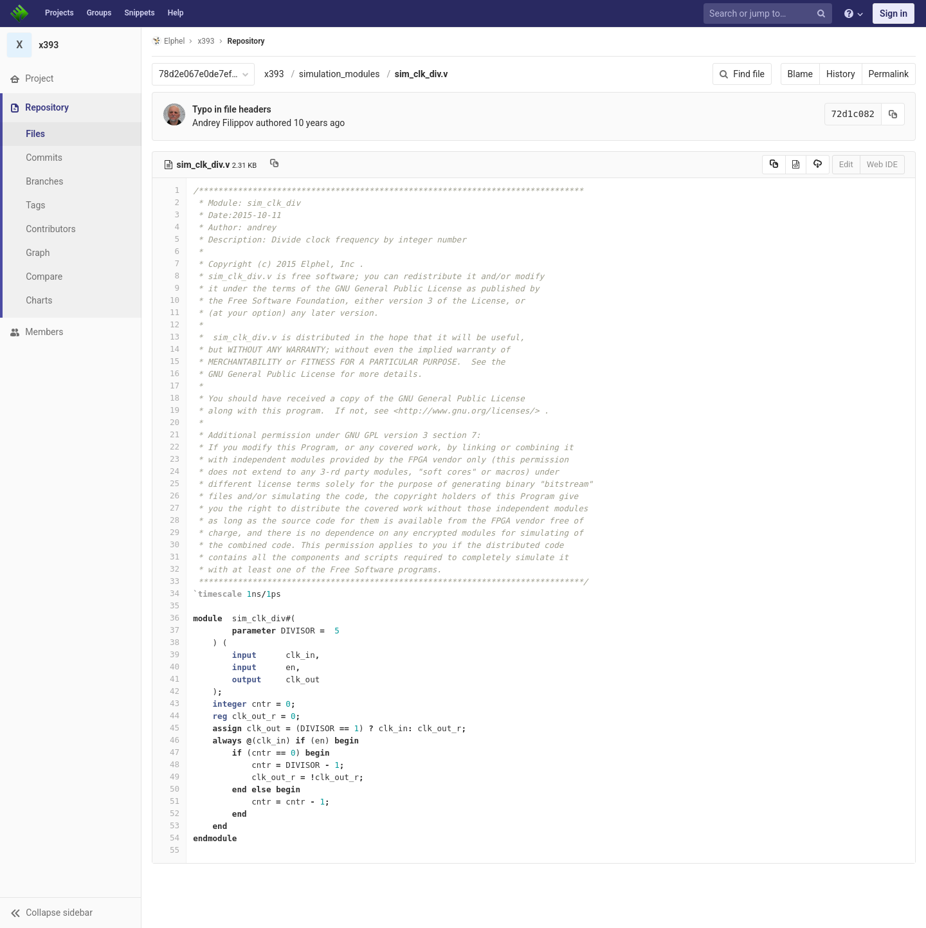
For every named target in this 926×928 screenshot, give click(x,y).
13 (169, 336)
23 (169, 459)
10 (169, 300)
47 (169, 752)
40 (169, 666)
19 (169, 410)
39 (169, 654)
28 (169, 520)
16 (169, 373)
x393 (274, 74)
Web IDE (882, 164)
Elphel (168, 41)
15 (169, 361)
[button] (70, 912)
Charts (39, 300)
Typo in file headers (231, 109)
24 (169, 471)
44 (169, 715)
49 (169, 776)
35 (169, 605)
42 (169, 691)
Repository (246, 41)
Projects (59, 12)
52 (169, 813)
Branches (44, 181)
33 (169, 581)
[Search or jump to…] (769, 14)
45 (169, 727)
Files (35, 134)
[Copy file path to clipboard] (274, 164)
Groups (99, 12)
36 (169, 618)
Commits (44, 157)
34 (169, 593)
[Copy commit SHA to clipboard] (893, 114)
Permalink (889, 74)
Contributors (51, 229)
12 (169, 324)
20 (169, 422)
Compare (44, 276)
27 (169, 508)
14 (169, 349)
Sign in (893, 13)
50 (169, 789)
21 (169, 434)
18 (169, 398)
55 (169, 850)
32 (169, 569)
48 (169, 764)
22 (169, 446)
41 (169, 679)
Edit (846, 164)
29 (169, 532)
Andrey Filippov (222, 123)
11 (169, 312)
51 (169, 801)
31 (169, 556)
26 (169, 495)
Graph (38, 253)
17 (169, 385)
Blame (800, 74)
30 (169, 544)
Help (176, 12)
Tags (35, 205)
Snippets (139, 12)
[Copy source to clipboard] (774, 164)
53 (169, 825)
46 (169, 740)
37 (169, 630)
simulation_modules (339, 74)
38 (169, 642)
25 (169, 483)
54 (169, 837)
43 (169, 703)
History (840, 74)
